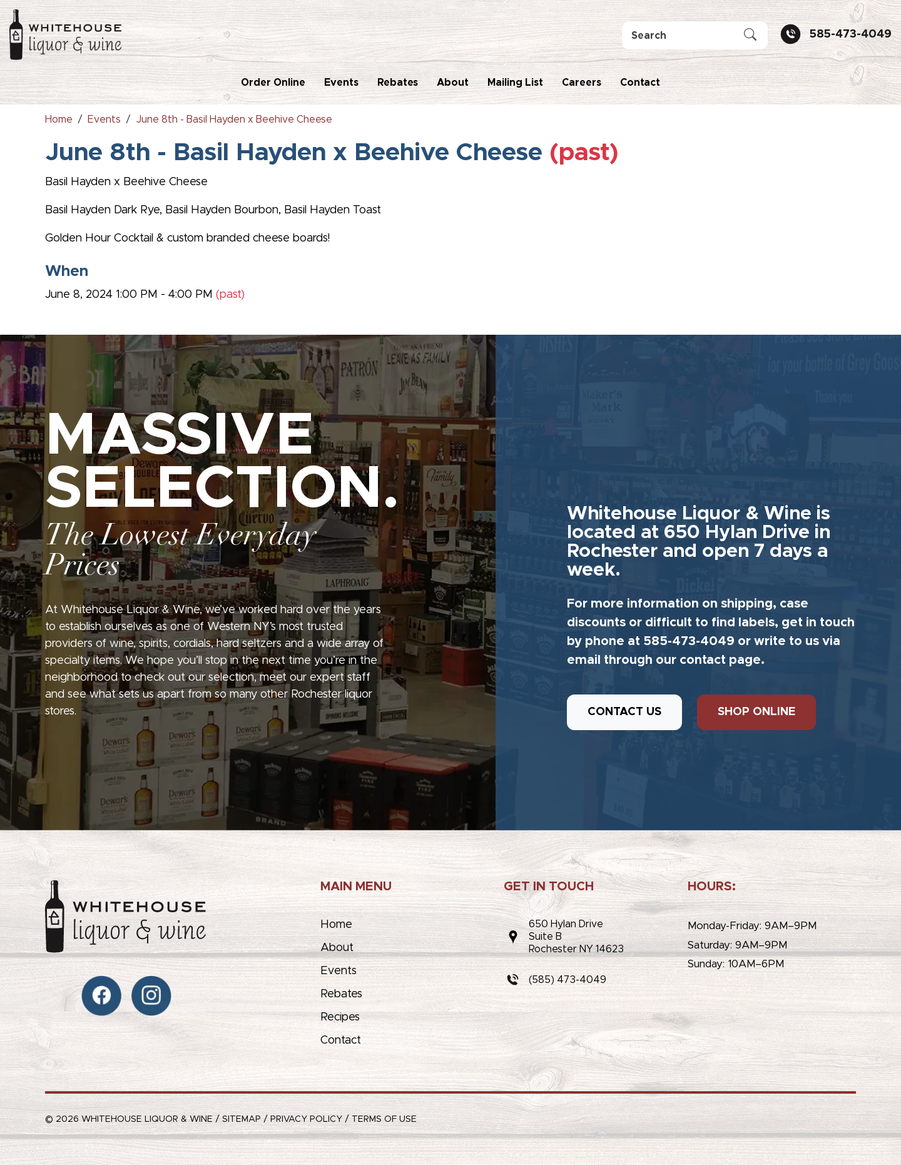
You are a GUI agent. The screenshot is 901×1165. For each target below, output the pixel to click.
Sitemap (241, 1119)
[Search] (695, 35)
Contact (640, 83)
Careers (581, 83)
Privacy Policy (306, 1119)
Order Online (273, 83)
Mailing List (515, 83)
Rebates (397, 83)
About (453, 83)
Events (341, 83)
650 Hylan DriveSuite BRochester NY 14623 (576, 936)
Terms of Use (384, 1119)
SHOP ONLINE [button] (756, 712)
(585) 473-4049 (567, 980)
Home (336, 924)
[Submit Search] (750, 36)
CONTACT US (624, 712)
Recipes (340, 1017)
